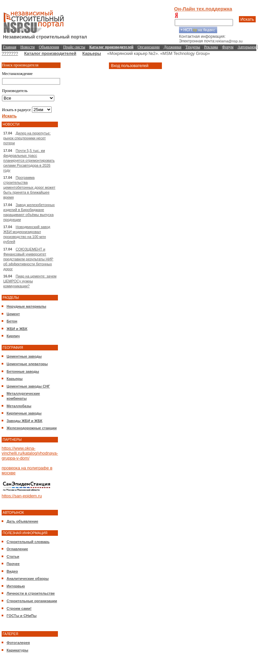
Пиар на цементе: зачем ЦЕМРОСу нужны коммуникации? (30, 281)
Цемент (13, 314)
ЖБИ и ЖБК (17, 329)
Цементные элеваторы (27, 364)
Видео (12, 571)
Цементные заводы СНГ (28, 386)
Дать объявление (22, 521)
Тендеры (193, 47)
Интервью (16, 586)
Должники (172, 47)
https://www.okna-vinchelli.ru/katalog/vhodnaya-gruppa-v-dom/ (30, 453)
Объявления (49, 47)
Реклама (211, 47)
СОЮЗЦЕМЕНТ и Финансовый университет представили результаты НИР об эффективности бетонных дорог (28, 259)
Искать (247, 19)
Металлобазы (19, 406)
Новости (27, 47)
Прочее (13, 564)
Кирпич (13, 336)
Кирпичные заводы (24, 413)
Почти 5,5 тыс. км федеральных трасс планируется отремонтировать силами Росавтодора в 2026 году (29, 160)
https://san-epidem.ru (22, 495)
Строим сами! (19, 608)
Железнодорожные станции (32, 428)
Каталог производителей (50, 53)
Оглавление (17, 549)
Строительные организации (32, 601)
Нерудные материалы (26, 306)
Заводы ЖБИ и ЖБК (24, 421)
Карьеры (91, 53)
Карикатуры (17, 650)
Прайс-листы (74, 47)
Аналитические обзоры (28, 579)
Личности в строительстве (31, 593)
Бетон (12, 321)
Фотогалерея (18, 643)
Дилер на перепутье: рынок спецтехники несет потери (27, 138)
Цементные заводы (24, 356)
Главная (9, 47)
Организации (149, 47)
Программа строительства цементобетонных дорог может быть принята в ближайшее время (29, 187)
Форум (228, 47)
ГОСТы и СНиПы (22, 616)
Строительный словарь (28, 542)
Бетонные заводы (23, 371)
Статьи (13, 556)
